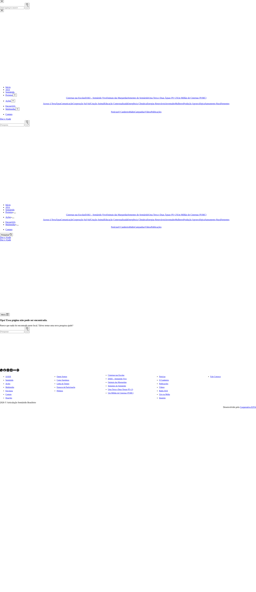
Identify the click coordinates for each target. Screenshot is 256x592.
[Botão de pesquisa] (27, 330)
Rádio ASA (163, 391)
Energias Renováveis (156, 219)
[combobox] (12, 331)
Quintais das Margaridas (117, 215)
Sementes (225, 219)
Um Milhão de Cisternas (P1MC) (191, 215)
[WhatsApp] (1, 371)
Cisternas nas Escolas (75, 215)
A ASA (8, 377)
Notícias (114, 227)
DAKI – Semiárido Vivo (95, 215)
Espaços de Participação (66, 387)
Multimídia (10, 224)
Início (8, 205)
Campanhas (140, 227)
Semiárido (10, 210)
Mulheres (179, 219)
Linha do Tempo (63, 384)
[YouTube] (11, 371)
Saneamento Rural (213, 219)
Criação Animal (97, 219)
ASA (7, 207)
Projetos (9, 212)
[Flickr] (14, 371)
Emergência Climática (137, 219)
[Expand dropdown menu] (17, 225)
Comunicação (67, 219)
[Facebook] (5, 371)
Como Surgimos (63, 380)
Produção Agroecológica (194, 219)
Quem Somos (62, 377)
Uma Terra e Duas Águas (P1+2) (162, 215)
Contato (8, 229)
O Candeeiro (123, 227)
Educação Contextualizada (115, 219)
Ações (8, 217)
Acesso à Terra (49, 219)
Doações (8, 398)
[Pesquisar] (6, 234)
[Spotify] (17, 371)
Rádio (132, 227)
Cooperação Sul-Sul (81, 219)
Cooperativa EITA (248, 407)
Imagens (162, 398)
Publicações (156, 227)
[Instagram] (8, 371)
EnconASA (10, 222)
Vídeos (148, 227)
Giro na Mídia (164, 394)
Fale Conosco (215, 377)
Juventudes (170, 219)
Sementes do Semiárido (138, 215)
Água (58, 219)
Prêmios (60, 391)
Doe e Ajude (5, 237)
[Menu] (5, 314)
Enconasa (9, 391)
